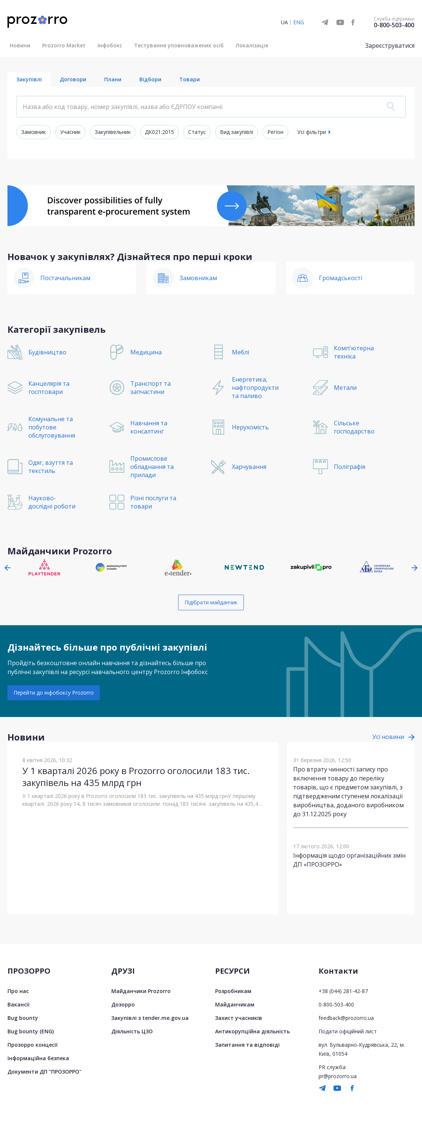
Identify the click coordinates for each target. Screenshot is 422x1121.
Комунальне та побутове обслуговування (51, 427)
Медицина (146, 352)
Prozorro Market (64, 45)
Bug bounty (22, 1017)
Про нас (18, 991)
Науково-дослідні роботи (51, 502)
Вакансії (18, 1004)
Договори (73, 79)
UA (284, 22)
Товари (189, 79)
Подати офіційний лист (348, 1031)
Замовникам (198, 278)
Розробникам (233, 991)
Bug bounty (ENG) (30, 1031)
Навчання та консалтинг (148, 427)
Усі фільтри (311, 131)
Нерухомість (250, 427)
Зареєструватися (390, 45)
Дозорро (123, 1004)
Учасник (70, 131)
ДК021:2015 (159, 131)
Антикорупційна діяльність (252, 1031)
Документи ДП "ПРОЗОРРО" (44, 1071)
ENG (298, 22)
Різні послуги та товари (153, 502)
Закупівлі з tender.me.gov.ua (150, 1017)
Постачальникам (65, 278)
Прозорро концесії (32, 1044)
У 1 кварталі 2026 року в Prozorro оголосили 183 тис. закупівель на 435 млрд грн (136, 776)
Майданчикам (234, 1004)
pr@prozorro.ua (338, 1076)
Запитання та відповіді (247, 1044)
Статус (197, 131)
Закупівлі (29, 79)
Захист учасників (238, 1017)
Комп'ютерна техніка (354, 352)
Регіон (275, 131)
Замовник (33, 131)
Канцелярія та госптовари (48, 387)
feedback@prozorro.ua (346, 1017)
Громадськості (340, 278)
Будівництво (47, 352)
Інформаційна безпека (38, 1058)
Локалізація (252, 45)
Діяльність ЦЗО (132, 1031)
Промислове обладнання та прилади (152, 466)
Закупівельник (113, 131)
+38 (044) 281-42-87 (343, 991)
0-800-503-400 (394, 25)
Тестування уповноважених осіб (179, 45)
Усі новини (388, 737)
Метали (345, 387)
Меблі (240, 352)
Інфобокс (109, 45)
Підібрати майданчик (211, 602)
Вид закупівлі (236, 131)
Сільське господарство (354, 427)
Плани (112, 79)
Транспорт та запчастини (150, 387)
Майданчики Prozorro (141, 991)
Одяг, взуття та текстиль (50, 466)
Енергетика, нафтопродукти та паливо (255, 387)
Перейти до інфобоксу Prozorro (53, 692)
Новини (20, 45)
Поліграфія (349, 467)
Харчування (249, 467)
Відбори (150, 79)
